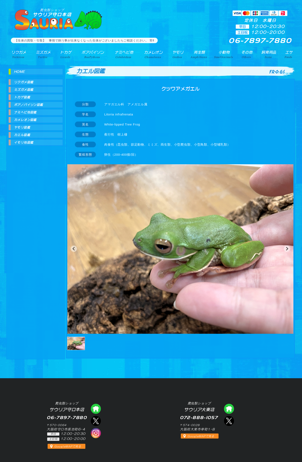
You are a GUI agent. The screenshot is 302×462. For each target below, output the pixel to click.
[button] (74, 249)
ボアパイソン (92, 54)
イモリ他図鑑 (23, 142)
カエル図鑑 (22, 134)
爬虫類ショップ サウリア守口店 (96, 409)
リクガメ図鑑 (23, 82)
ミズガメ (42, 54)
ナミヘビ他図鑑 (25, 112)
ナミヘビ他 (123, 54)
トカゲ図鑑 (22, 97)
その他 (247, 54)
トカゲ (65, 54)
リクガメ (18, 54)
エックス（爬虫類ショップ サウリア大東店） (229, 421)
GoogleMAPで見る (67, 446)
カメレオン (153, 54)
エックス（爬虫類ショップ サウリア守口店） (96, 421)
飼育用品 (269, 54)
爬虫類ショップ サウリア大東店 (229, 409)
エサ (289, 54)
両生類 (199, 54)
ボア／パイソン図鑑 (28, 104)
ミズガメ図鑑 (23, 89)
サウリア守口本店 (52, 12)
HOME (19, 71)
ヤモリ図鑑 (22, 127)
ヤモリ (177, 54)
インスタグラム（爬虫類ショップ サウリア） (96, 433)
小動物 (224, 54)
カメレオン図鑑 (25, 119)
